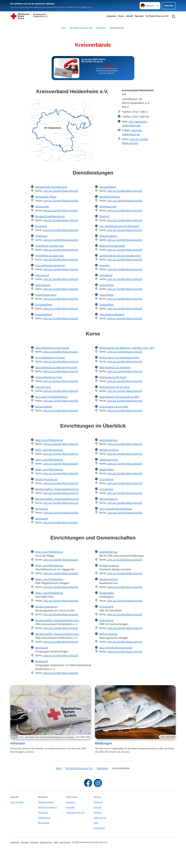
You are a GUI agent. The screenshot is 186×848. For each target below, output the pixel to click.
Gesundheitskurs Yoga (48, 377)
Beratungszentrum (46, 479)
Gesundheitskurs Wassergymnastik (56, 367)
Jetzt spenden (17, 802)
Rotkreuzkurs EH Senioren (114, 367)
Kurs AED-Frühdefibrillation (51, 397)
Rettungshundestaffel (112, 245)
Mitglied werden (46, 802)
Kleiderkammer (108, 459)
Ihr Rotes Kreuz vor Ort (157, 16)
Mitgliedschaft (107, 206)
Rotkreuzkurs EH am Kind (114, 387)
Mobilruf (104, 216)
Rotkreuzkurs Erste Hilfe (113, 406)
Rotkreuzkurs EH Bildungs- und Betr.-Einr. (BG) (126, 347)
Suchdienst (106, 275)
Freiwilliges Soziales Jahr (49, 245)
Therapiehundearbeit (111, 314)
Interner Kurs (43, 387)
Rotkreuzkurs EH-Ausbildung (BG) (119, 397)
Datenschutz (100, 817)
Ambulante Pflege (45, 196)
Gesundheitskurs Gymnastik (52, 347)
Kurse (121, 16)
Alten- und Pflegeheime (49, 440)
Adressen (17, 743)
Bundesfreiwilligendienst (50, 216)
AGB (96, 822)
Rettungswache (108, 499)
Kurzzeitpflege (43, 304)
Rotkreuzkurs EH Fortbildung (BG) (119, 357)
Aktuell (129, 16)
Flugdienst (41, 236)
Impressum (99, 828)
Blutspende (42, 206)
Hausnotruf (42, 275)
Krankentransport (45, 295)
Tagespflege (106, 285)
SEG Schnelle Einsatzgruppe (115, 508)
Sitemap (98, 812)
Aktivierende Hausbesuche (51, 187)
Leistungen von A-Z (75, 812)
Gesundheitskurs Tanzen (50, 357)
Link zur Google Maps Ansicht (60, 190)
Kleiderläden (106, 469)
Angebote (111, 16)
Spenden (139, 16)
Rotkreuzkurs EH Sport (112, 377)
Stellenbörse (44, 817)
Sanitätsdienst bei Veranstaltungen (120, 255)
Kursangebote (43, 406)
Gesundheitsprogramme (50, 265)
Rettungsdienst (108, 236)
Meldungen (103, 743)
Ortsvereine (106, 479)
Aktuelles (70, 807)
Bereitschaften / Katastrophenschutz (57, 489)
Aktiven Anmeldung (47, 807)
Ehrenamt (41, 226)
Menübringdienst (109, 196)
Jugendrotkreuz (108, 440)
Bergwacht (41, 508)
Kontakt (97, 807)
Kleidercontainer (109, 450)
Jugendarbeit (42, 285)
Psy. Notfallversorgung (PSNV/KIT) (119, 226)
